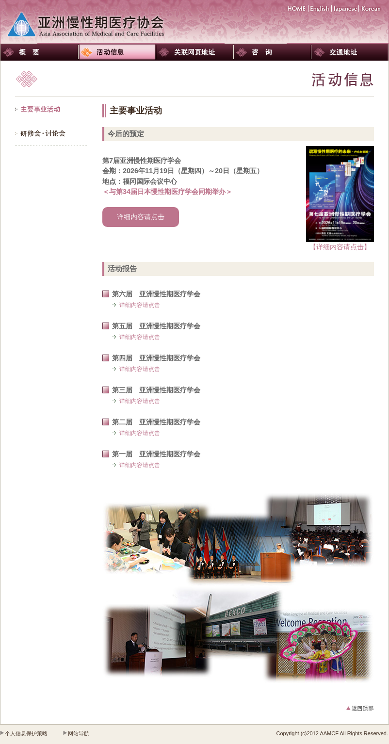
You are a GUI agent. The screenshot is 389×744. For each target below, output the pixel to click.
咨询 (272, 52)
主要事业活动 (51, 109)
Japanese (345, 8)
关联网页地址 (194, 52)
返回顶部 (352, 708)
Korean (371, 8)
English (320, 8)
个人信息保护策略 (26, 733)
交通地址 (350, 52)
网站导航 (78, 733)
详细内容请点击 (140, 217)
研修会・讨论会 (51, 133)
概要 (39, 52)
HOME (297, 8)
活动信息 (117, 52)
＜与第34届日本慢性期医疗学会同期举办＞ (167, 191)
